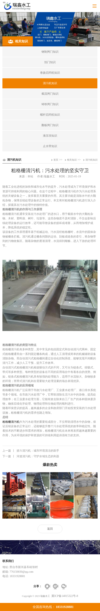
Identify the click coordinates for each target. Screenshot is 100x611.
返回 (50, 528)
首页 (55, 159)
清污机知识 (91, 159)
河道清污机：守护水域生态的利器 (30, 456)
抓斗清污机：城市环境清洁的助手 (30, 451)
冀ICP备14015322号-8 (64, 595)
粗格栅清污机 (10, 421)
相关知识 (72, 159)
